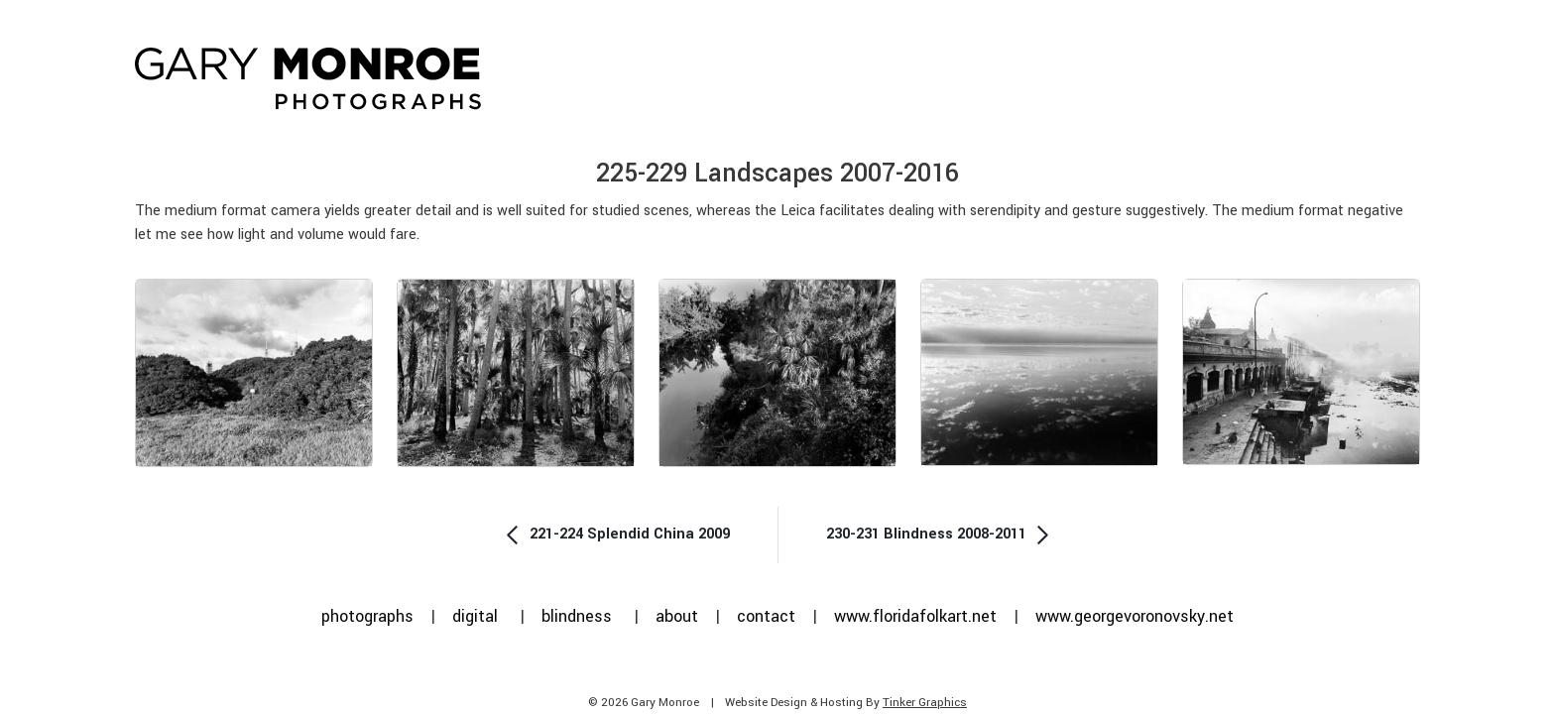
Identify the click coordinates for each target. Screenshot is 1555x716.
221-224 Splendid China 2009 (615, 534)
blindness (576, 616)
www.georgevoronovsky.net (1134, 616)
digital (475, 616)
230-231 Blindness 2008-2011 (940, 534)
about (677, 616)
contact (766, 616)
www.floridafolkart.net (915, 616)
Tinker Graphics (925, 702)
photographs (367, 616)
